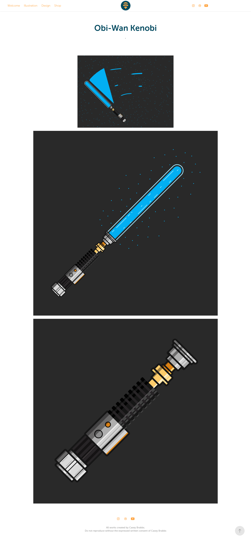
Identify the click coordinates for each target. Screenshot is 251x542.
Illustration (30, 5)
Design (45, 5)
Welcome (14, 5)
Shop (57, 5)
